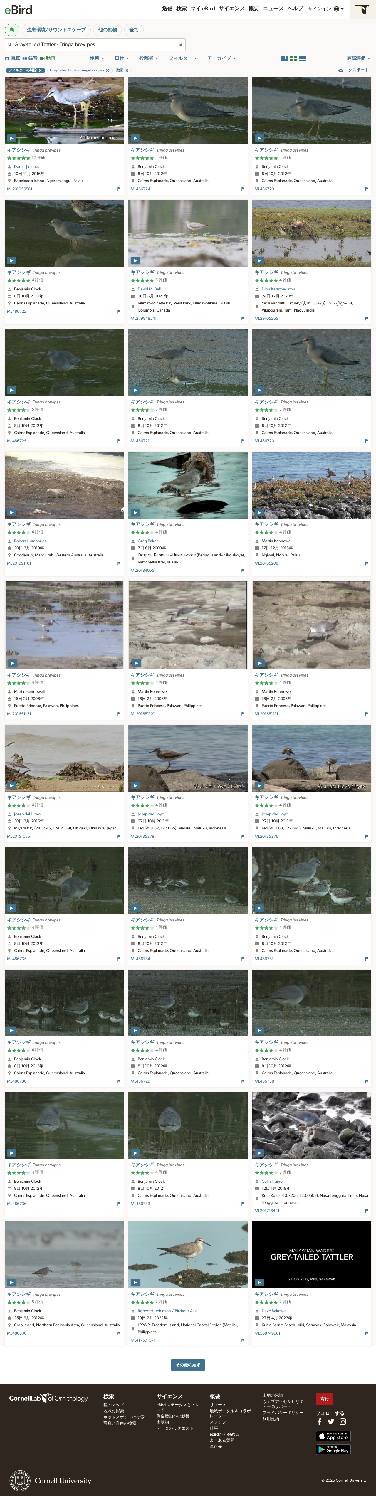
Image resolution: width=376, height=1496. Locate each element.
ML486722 (16, 311)
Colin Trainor (273, 1181)
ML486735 (16, 959)
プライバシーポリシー (283, 1413)
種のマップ (113, 1405)
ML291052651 (267, 319)
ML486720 (264, 441)
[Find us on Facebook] (319, 1421)
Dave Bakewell (274, 1311)
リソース (218, 1405)
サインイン (319, 8)
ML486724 (140, 189)
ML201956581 (19, 189)
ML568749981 (267, 1333)
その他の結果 (188, 1365)
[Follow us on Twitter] (331, 1421)
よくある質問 (222, 1440)
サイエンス (232, 8)
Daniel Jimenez (27, 167)
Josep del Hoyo (27, 814)
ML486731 (264, 959)
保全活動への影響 (173, 1416)
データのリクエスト (175, 1428)
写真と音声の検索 (119, 1423)
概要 (254, 8)
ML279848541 (144, 319)
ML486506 (16, 1333)
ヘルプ (295, 8)
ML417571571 (143, 1340)
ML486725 (16, 441)
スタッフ (218, 1422)
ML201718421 (267, 1211)
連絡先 (216, 1447)
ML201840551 (143, 570)
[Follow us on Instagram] (342, 1421)
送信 (167, 8)
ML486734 (140, 959)
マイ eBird (202, 8)
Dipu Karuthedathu (278, 289)
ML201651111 (266, 714)
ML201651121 (143, 714)
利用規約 (271, 1419)
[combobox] (95, 45)
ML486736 (16, 1204)
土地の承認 (273, 1396)
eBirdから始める (224, 1434)
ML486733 (140, 1204)
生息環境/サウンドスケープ (56, 30)
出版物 (163, 1422)
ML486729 (140, 1081)
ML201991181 (19, 563)
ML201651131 (19, 714)
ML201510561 (19, 836)
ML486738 (264, 1081)
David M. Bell (149, 289)
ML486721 (140, 441)
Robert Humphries (30, 541)
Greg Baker (148, 541)
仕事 (214, 1428)
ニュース (273, 8)
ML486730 (16, 1081)
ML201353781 (143, 836)
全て (134, 30)
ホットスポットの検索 (124, 1417)
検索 (181, 8)
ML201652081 (267, 563)
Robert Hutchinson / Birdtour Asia (167, 1311)
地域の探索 (113, 1411)
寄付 (324, 1399)
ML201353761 (267, 836)
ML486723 (264, 189)
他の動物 (107, 30)
